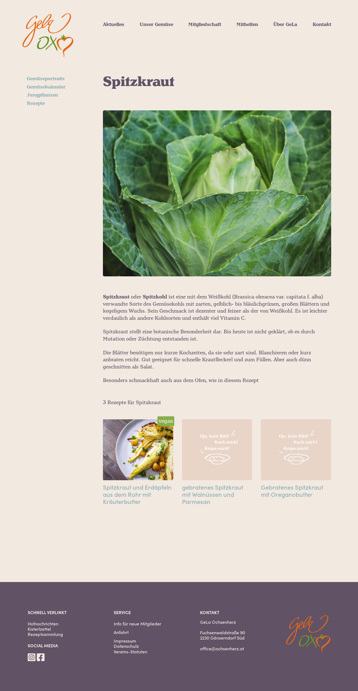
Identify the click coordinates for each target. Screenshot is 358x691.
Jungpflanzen (42, 95)
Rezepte (36, 103)
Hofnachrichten (43, 623)
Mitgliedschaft (204, 24)
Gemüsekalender (46, 87)
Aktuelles (113, 24)
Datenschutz (126, 646)
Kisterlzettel (39, 629)
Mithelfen (247, 24)
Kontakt (322, 24)
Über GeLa (285, 24)
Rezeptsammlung (45, 634)
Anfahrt (121, 632)
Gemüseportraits (46, 79)
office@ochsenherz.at (222, 648)
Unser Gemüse (156, 24)
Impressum (125, 640)
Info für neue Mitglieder (137, 623)
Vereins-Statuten (130, 651)
